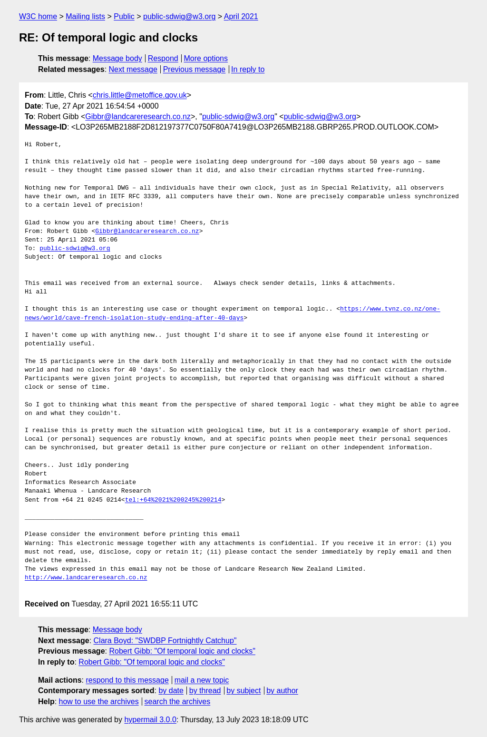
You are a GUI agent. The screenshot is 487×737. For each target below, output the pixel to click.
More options (206, 58)
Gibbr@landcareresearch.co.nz (138, 116)
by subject (243, 691)
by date (170, 691)
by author (282, 691)
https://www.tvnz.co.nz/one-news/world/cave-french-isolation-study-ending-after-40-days (232, 313)
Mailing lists (85, 16)
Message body (117, 58)
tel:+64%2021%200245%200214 (173, 500)
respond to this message (127, 680)
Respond (163, 58)
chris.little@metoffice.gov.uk (140, 95)
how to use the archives (99, 701)
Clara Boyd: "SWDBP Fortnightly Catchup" (165, 640)
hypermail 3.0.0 (150, 720)
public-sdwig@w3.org (179, 16)
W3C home (38, 16)
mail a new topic (202, 680)
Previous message (194, 69)
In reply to (247, 69)
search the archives (178, 701)
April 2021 (241, 16)
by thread (205, 691)
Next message (133, 69)
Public (124, 16)
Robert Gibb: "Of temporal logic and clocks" (182, 651)
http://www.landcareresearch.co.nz (86, 578)
